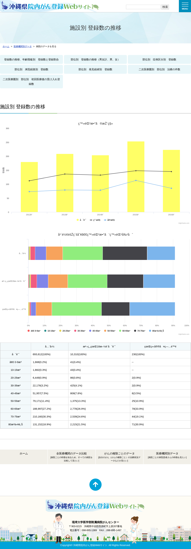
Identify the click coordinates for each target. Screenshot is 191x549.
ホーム (24, 453)
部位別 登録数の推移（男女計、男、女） (95, 59)
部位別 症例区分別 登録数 (159, 59)
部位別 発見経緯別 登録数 (95, 69)
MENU (185, 7)
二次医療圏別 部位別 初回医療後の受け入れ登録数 (31, 81)
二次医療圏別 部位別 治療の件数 (159, 69)
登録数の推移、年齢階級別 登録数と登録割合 (31, 59)
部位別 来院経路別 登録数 (31, 69)
